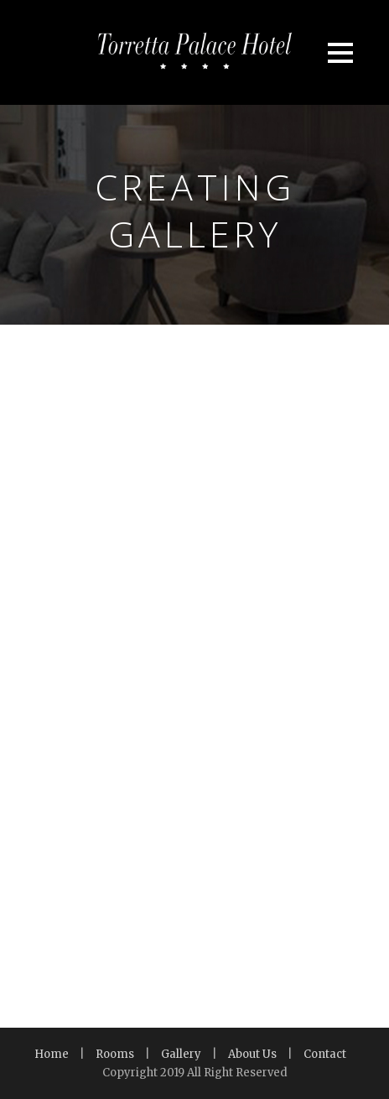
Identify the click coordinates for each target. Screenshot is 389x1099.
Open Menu (340, 52)
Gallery (181, 1054)
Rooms (115, 1054)
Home (51, 1054)
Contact (324, 1054)
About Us (252, 1054)
